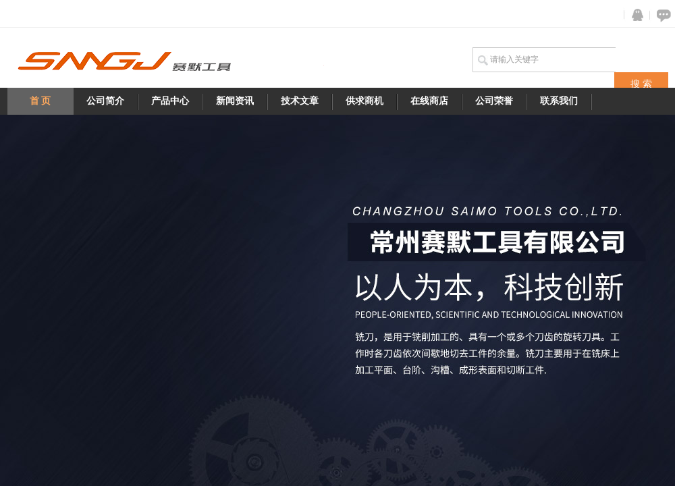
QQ (634, 15)
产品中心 (170, 101)
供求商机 (364, 101)
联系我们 (559, 101)
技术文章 (300, 101)
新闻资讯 (235, 101)
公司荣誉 (494, 101)
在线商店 (429, 101)
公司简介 (105, 101)
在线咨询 (661, 15)
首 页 (40, 101)
